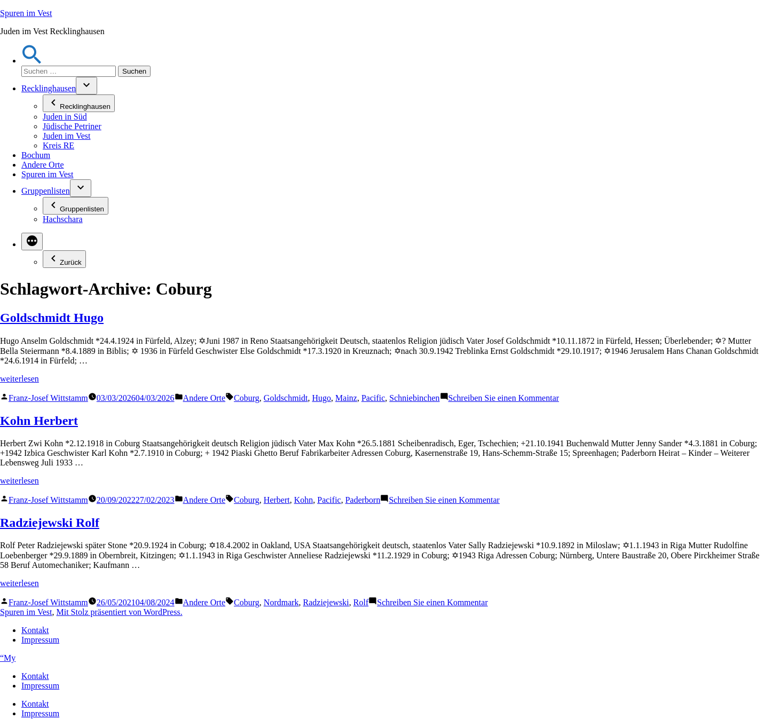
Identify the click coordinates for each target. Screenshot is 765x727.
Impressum (40, 639)
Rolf (360, 602)
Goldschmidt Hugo (52, 318)
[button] (32, 60)
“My (7, 657)
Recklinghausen (48, 88)
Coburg (246, 397)
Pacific (373, 397)
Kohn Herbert (39, 421)
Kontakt (35, 630)
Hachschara (63, 219)
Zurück (64, 259)
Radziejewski (326, 602)
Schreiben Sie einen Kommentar (503, 397)
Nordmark (281, 602)
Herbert (277, 499)
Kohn (303, 499)
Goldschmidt (286, 397)
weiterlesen (19, 378)
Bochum (35, 155)
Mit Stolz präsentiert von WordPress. (119, 612)
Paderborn (363, 499)
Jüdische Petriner (72, 126)
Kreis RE (58, 145)
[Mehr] (32, 241)
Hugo (322, 397)
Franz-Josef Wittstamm (48, 397)
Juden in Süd (65, 116)
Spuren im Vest (26, 13)
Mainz (346, 397)
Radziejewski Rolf (49, 523)
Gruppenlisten (45, 190)
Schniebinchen (414, 397)
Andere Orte (42, 164)
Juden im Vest (66, 135)
